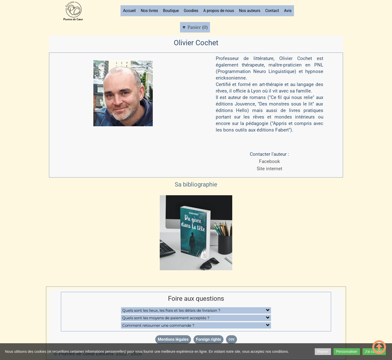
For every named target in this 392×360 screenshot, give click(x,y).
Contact (272, 10)
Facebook (269, 161)
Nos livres (149, 10)
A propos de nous (218, 10)
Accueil (129, 10)
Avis (288, 10)
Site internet (269, 169)
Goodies (191, 10)
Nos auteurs (249, 10)
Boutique (171, 10)
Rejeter (322, 352)
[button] (196, 310)
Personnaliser (347, 352)
